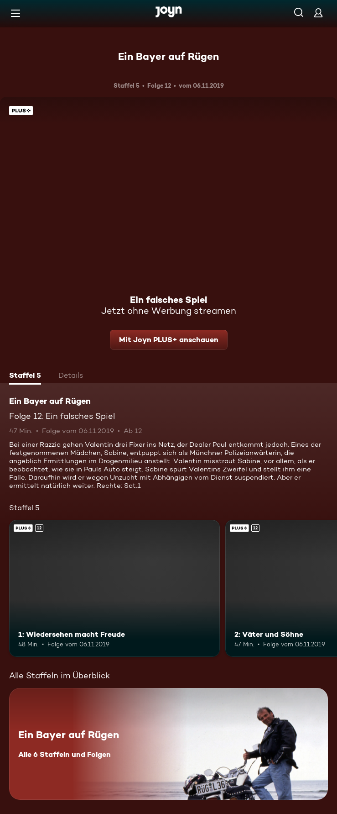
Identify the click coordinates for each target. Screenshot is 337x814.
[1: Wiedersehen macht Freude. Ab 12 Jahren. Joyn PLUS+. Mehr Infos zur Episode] (114, 588)
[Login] (318, 13)
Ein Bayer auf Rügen (168, 56)
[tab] (25, 376)
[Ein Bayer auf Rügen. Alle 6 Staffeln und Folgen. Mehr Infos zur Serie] (168, 744)
